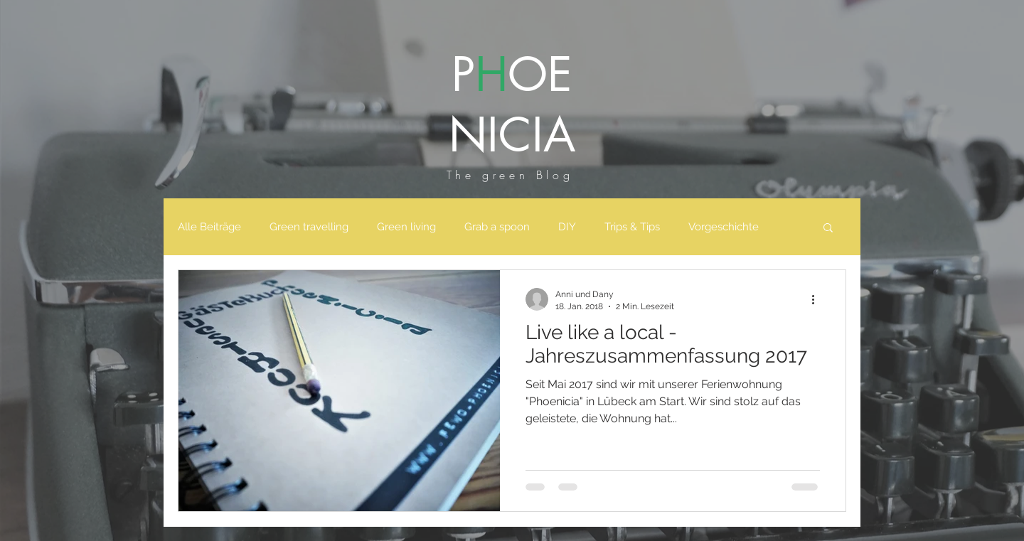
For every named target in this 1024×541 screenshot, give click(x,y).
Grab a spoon (497, 226)
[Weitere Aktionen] (817, 299)
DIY (567, 226)
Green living (406, 226)
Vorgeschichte (723, 226)
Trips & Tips (632, 226)
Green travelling (309, 226)
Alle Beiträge (209, 226)
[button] (828, 228)
